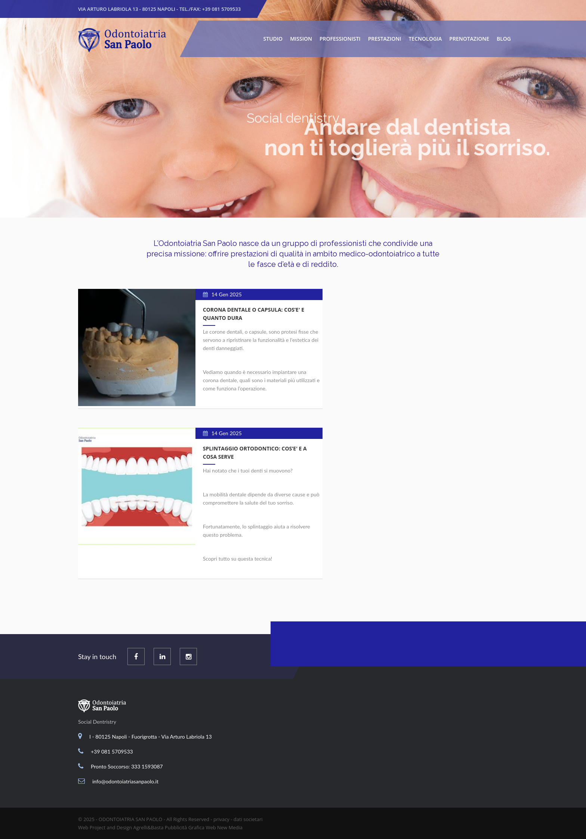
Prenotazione (469, 38)
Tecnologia (425, 38)
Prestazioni (384, 38)
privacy (221, 819)
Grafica (196, 827)
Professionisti (340, 38)
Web (211, 827)
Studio (273, 38)
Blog (504, 38)
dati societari (248, 819)
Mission (301, 38)
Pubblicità (176, 827)
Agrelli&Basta (148, 827)
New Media (230, 827)
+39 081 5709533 (221, 9)
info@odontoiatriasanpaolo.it (125, 781)
